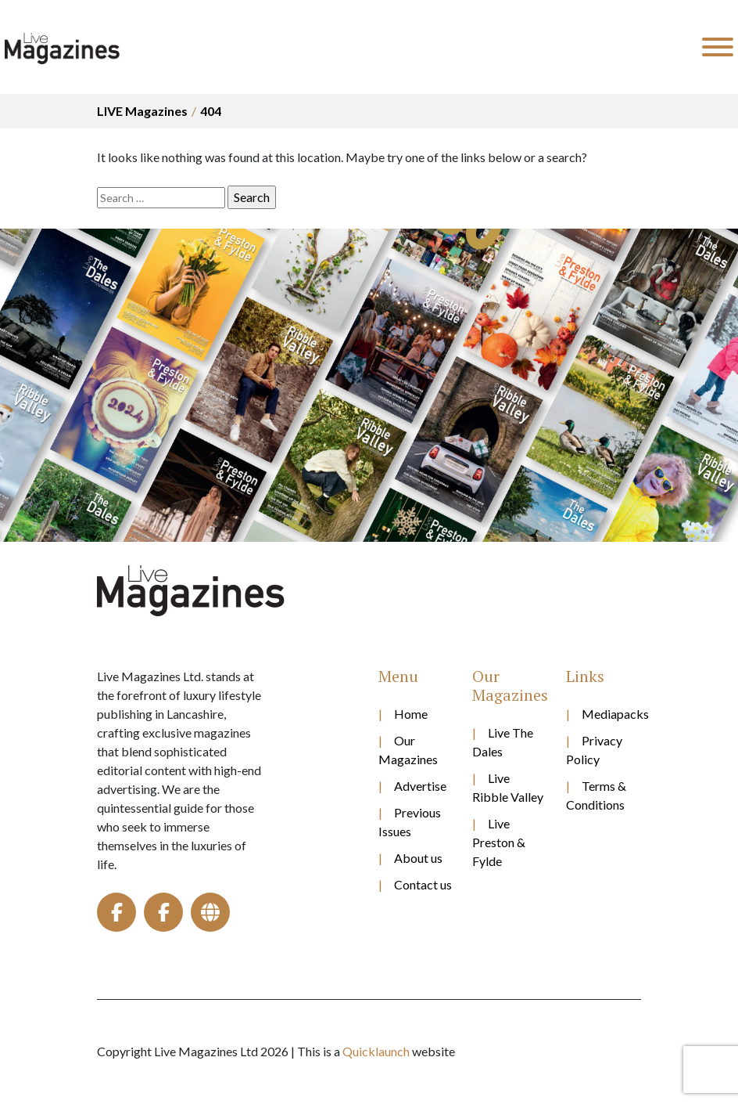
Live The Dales (502, 742)
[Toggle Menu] (717, 47)
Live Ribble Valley (507, 787)
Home (411, 713)
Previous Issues (409, 822)
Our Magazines (408, 750)
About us (418, 857)
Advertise (420, 785)
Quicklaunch (376, 1051)
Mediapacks (611, 713)
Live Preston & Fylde (498, 842)
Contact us (423, 884)
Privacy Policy (594, 750)
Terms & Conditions (596, 795)
